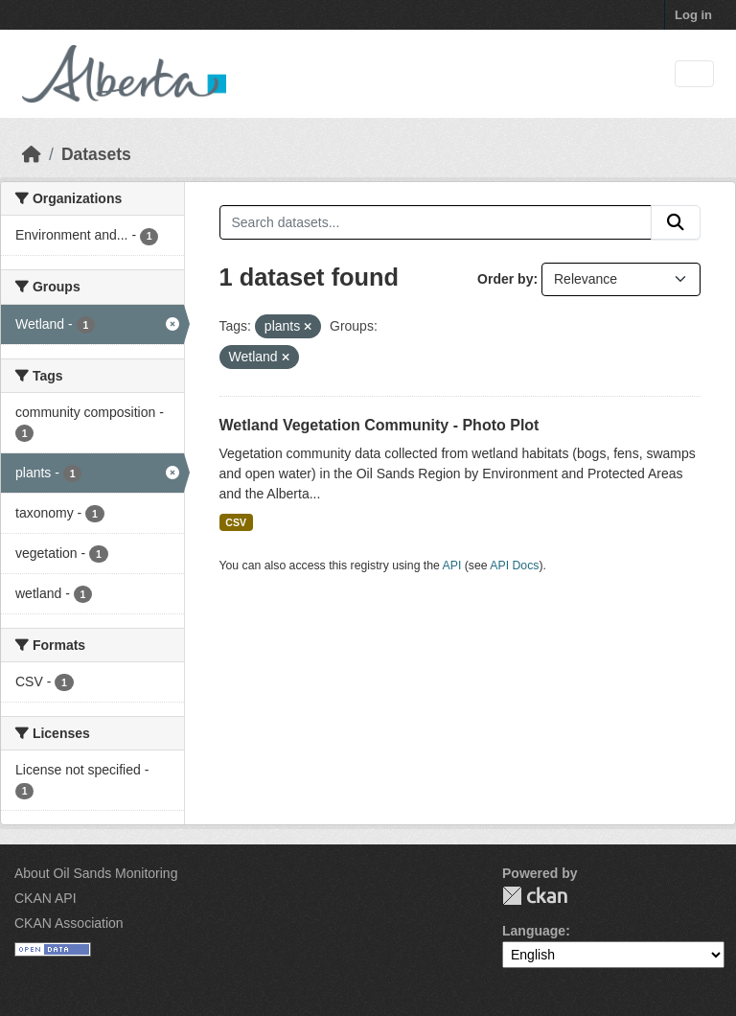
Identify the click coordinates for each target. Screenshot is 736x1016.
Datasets (96, 154)
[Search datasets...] (436, 222)
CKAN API (45, 898)
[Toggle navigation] (694, 74)
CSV (235, 522)
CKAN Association (69, 923)
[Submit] (676, 222)
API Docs (514, 565)
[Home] (31, 154)
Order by (505, 279)
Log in (693, 15)
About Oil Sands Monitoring (95, 873)
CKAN (534, 896)
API (452, 565)
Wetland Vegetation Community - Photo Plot (379, 425)
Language (533, 930)
